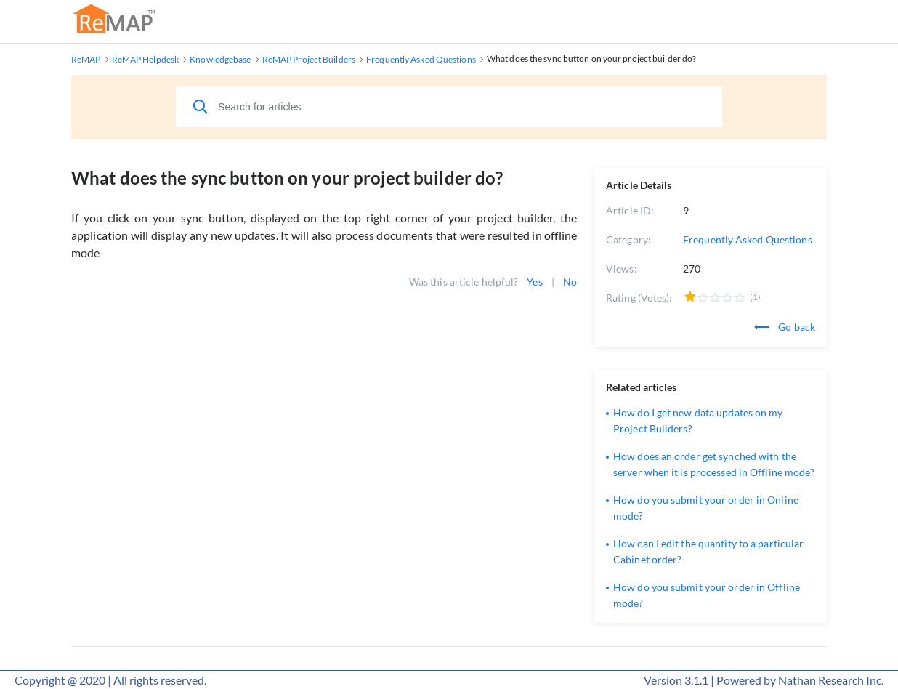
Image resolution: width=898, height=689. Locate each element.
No (570, 281)
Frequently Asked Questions (747, 239)
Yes (534, 281)
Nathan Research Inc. (830, 680)
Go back (784, 327)
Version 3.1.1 (676, 680)
